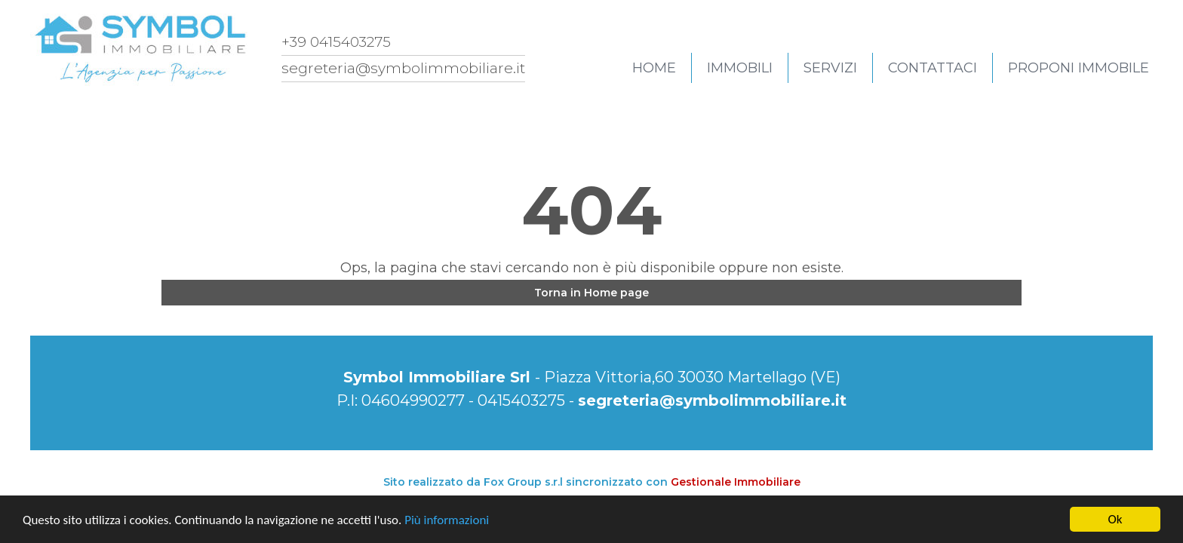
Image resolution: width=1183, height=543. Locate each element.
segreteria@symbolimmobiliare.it (712, 400)
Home (654, 68)
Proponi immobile (1078, 68)
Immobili (740, 68)
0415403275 (521, 400)
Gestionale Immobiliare (735, 482)
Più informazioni (446, 520)
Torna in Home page (591, 292)
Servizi (830, 68)
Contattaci (932, 68)
